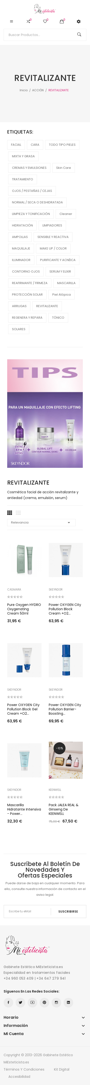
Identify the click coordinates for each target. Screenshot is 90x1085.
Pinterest (44, 1002)
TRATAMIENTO (22, 179)
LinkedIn (68, 1002)
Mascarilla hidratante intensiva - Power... (24, 809)
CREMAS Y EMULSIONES (29, 167)
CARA (35, 144)
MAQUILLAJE (21, 248)
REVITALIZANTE (47, 306)
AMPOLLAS (20, 237)
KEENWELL (55, 790)
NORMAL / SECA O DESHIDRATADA (37, 202)
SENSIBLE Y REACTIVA (53, 237)
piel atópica (61, 294)
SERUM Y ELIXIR (60, 271)
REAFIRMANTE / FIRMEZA (30, 283)
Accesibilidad (19, 1076)
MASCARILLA (66, 283)
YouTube (32, 1002)
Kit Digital (61, 1069)
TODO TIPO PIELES (62, 144)
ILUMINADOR (21, 260)
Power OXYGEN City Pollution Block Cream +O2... (65, 609)
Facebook (8, 1002)
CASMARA (14, 589)
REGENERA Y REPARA (27, 317)
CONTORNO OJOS (26, 271)
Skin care (63, 167)
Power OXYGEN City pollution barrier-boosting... (65, 709)
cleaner (66, 214)
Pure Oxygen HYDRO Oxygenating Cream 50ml (24, 609)
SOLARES (18, 329)
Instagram (56, 1002)
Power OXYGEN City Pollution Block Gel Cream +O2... (23, 709)
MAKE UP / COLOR (53, 248)
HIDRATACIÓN (22, 225)
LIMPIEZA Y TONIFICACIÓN (31, 214)
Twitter (20, 1002)
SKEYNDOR (56, 589)
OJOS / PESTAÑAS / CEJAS (32, 191)
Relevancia (41, 522)
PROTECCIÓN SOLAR (27, 294)
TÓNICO (58, 317)
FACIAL (16, 144)
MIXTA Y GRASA (23, 156)
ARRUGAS (19, 306)
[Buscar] (45, 35)
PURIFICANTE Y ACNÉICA (58, 260)
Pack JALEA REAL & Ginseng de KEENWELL (63, 809)
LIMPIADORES (52, 225)
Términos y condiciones (24, 1069)
